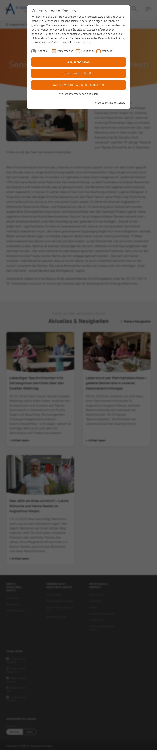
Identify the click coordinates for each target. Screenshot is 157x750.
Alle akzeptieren (78, 62)
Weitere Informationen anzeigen (78, 93)
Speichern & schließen (78, 73)
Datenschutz (118, 102)
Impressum (101, 102)
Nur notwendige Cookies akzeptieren (78, 84)
